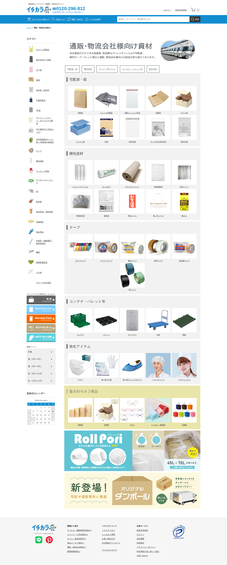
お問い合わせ (142, 556)
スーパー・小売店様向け (77, 534)
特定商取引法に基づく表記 (148, 551)
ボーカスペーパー (132, 187)
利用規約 (140, 543)
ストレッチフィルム (80, 187)
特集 (30, 352)
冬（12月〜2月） (36, 381)
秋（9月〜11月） (36, 373)
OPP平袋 (184, 142)
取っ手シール (158, 216)
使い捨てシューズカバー (132, 380)
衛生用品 (153, 69)
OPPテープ (158, 261)
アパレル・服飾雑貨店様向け (79, 530)
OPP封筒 (132, 142)
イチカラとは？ (108, 530)
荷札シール (132, 216)
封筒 (106, 142)
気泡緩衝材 (158, 187)
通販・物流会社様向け (76, 547)
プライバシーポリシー (146, 547)
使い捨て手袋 (106, 380)
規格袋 (106, 216)
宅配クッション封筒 (132, 113)
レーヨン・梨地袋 (158, 425)
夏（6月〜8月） (35, 366)
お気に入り (60, 19)
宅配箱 (158, 113)
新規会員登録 (181, 10)
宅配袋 (80, 113)
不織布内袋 (80, 216)
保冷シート (184, 187)
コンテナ (80, 335)
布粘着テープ (184, 261)
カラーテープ (80, 261)
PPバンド (132, 290)
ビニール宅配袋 (106, 113)
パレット (106, 335)
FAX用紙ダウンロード (111, 543)
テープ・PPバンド (107, 69)
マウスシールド (184, 380)
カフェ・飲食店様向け (76, 539)
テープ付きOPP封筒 (158, 142)
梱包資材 (88, 69)
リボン (132, 425)
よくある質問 (95, 19)
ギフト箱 (184, 113)
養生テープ (132, 261)
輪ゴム (184, 216)
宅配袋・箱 (72, 69)
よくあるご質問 (108, 534)
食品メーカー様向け (75, 543)
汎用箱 (106, 425)
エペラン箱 (80, 142)
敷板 (184, 335)
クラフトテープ (106, 261)
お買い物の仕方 (108, 539)
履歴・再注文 (77, 19)
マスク (80, 380)
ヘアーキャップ (158, 380)
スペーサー (132, 335)
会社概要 (140, 539)
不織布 (184, 425)
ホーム (29, 28)
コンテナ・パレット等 (132, 69)
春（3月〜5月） (35, 359)
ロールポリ (106, 187)
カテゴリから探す (40, 19)
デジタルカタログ (109, 550)
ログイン (167, 10)
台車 (158, 335)
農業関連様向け (73, 551)
